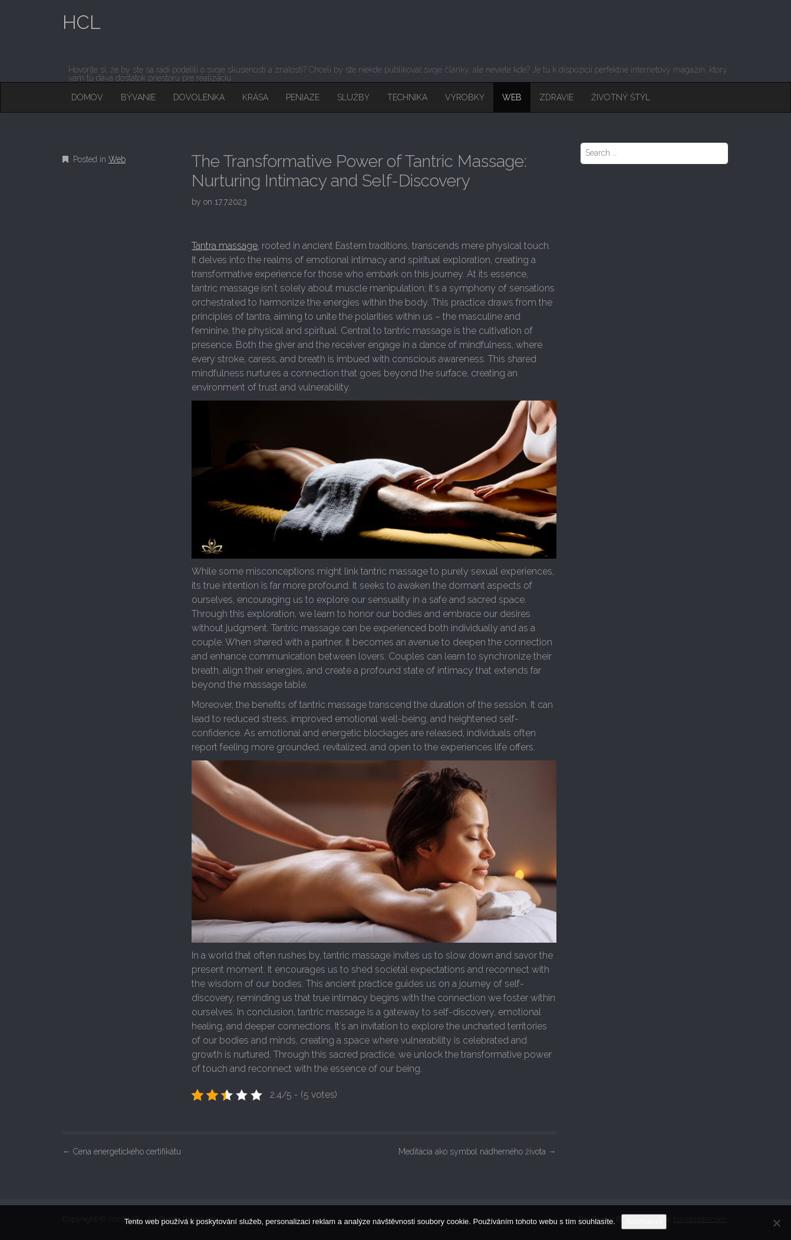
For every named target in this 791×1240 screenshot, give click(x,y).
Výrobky (465, 97)
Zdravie (556, 97)
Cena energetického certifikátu (121, 1151)
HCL (81, 22)
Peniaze (302, 97)
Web (512, 97)
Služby (353, 97)
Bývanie (138, 97)
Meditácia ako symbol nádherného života (477, 1151)
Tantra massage (225, 245)
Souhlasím (644, 1221)
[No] (776, 1223)
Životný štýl (620, 97)
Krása (255, 97)
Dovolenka (199, 97)
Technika (407, 97)
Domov (87, 97)
